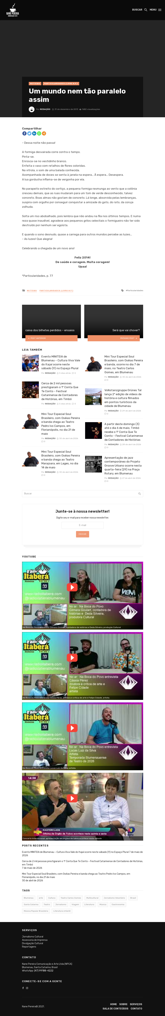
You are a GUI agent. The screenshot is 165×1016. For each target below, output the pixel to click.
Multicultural (92, 898)
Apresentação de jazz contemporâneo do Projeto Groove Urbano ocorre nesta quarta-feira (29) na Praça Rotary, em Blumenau (123, 465)
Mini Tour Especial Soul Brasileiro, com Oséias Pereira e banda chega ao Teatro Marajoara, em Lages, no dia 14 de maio (60, 459)
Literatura (89, 904)
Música (103, 904)
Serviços (136, 1004)
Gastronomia (118, 904)
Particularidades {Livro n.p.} (61, 84)
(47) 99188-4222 (43, 970)
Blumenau (28, 898)
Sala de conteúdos (115, 1008)
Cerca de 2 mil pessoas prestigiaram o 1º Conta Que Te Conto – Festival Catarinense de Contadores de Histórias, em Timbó (59, 391)
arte (41, 898)
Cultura (51, 898)
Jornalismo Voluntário (114, 898)
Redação (45, 109)
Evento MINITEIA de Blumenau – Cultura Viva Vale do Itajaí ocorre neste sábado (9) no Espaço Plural (60, 362)
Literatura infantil (61, 911)
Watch (72, 587)
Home (113, 1004)
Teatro (47, 904)
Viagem (75, 904)
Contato (136, 1008)
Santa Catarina (31, 904)
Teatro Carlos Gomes (71, 898)
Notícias (35, 84)
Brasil (133, 898)
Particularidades (135, 290)
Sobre (123, 1004)
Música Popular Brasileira (36, 911)
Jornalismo (60, 904)
